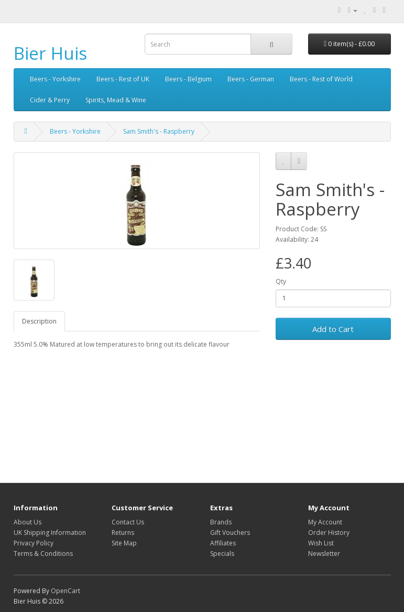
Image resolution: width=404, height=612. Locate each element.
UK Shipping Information (50, 532)
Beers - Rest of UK (122, 78)
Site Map (124, 543)
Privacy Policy (33, 543)
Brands (221, 522)
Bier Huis (50, 53)
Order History (329, 532)
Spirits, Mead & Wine (115, 99)
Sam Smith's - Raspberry (158, 131)
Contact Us (128, 522)
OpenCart (65, 590)
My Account (325, 522)
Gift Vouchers (230, 532)
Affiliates (223, 543)
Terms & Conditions (43, 553)
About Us (27, 522)
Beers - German (250, 78)
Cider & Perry (50, 99)
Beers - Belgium (188, 78)
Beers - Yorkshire (55, 78)
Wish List (321, 543)
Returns (123, 532)
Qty (281, 281)
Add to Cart (333, 329)
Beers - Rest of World (321, 78)
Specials (222, 553)
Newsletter (324, 553)
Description (39, 321)
